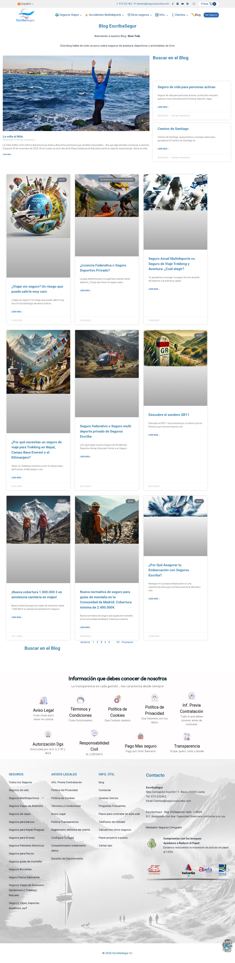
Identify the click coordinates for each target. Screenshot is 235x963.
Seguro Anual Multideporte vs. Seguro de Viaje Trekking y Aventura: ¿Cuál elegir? (172, 264)
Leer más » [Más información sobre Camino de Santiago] (163, 149)
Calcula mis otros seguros (115, 829)
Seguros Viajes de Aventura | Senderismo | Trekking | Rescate (26, 890)
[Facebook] (173, 4)
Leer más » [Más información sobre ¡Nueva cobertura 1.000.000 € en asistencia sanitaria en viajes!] (16, 617)
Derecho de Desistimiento (67, 858)
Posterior (127, 642)
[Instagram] (177, 4)
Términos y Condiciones (66, 806)
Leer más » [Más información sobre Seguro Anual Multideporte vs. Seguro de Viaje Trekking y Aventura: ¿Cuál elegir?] (154, 289)
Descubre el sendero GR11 (169, 415)
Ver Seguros (211, 15)
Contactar (105, 790)
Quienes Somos (108, 798)
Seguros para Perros (21, 853)
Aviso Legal (58, 814)
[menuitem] (25, 4)
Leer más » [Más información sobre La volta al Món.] (7, 154)
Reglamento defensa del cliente (70, 829)
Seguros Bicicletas (20, 869)
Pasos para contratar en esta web (119, 814)
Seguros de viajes (20, 814)
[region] (188, 871)
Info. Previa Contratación (66, 782)
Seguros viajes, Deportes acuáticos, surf (24, 905)
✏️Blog (196, 14)
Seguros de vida (19, 790)
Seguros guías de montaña (25, 861)
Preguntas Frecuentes (112, 806)
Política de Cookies (63, 798)
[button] (43, 708)
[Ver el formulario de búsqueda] (194, 4)
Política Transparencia (64, 821)
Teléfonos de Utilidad (112, 821)
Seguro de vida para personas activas (186, 87)
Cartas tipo (105, 845)
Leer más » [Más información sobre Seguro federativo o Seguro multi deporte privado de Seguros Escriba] (85, 457)
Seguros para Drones (22, 837)
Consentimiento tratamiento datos (68, 848)
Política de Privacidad (64, 790)
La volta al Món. (13, 136)
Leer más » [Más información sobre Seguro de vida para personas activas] (163, 107)
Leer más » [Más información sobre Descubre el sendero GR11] (154, 435)
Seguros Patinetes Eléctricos (26, 845)
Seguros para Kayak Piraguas (26, 829)
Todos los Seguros (20, 782)
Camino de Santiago (173, 129)
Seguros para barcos (21, 821)
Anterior (85, 642)
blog (101, 782)
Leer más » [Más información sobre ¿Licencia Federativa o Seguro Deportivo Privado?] (85, 290)
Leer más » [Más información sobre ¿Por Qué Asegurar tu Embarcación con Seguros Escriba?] (154, 599)
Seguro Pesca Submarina (24, 877)
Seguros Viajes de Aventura (26, 806)
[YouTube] (182, 4)
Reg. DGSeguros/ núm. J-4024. (183, 812)
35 (118, 642)
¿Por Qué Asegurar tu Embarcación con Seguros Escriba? (169, 570)
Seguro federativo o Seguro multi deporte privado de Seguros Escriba (105, 431)
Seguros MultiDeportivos (24, 798)
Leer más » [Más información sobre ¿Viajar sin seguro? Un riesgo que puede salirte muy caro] (16, 312)
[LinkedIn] (187, 4)
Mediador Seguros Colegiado (164, 827)
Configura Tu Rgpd (62, 837)
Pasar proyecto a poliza (113, 837)
